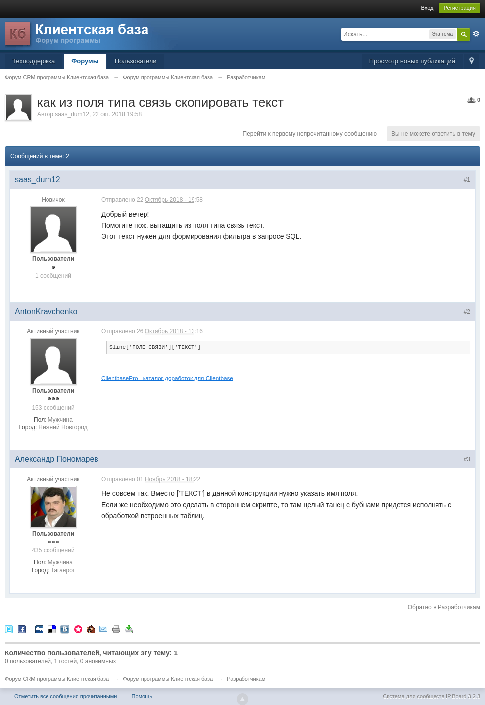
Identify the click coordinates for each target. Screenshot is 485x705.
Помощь (142, 696)
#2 (467, 311)
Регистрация (460, 8)
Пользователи (136, 61)
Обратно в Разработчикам (444, 607)
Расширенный (476, 34)
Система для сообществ (413, 696)
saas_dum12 (72, 114)
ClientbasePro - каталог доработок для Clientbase (167, 378)
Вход (427, 8)
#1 (467, 179)
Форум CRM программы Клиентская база (57, 679)
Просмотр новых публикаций (412, 61)
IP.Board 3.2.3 (463, 696)
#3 (467, 459)
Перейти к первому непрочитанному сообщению (310, 133)
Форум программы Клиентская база (168, 679)
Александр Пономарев (56, 459)
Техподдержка (33, 61)
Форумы (84, 61)
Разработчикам (246, 679)
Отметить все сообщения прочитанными (65, 696)
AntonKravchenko (46, 311)
